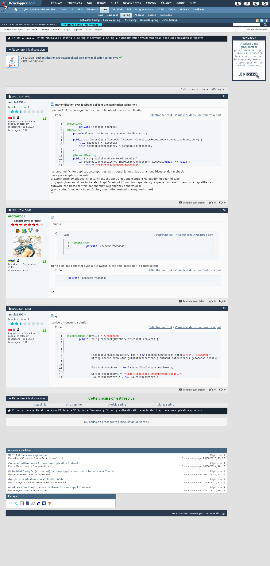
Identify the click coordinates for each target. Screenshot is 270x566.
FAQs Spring (74, 405)
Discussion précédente (101, 422)
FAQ (89, 3)
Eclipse (152, 15)
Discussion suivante (133, 422)
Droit (180, 3)
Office (171, 9)
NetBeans (166, 15)
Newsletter (131, 3)
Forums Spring (111, 20)
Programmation (144, 9)
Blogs (101, 3)
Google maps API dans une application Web (35, 479)
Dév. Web (117, 9)
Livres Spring (169, 20)
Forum (16, 38)
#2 (224, 209)
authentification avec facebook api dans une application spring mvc (77, 57)
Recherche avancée (256, 29)
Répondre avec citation (192, 202)
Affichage (216, 89)
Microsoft (92, 9)
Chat (114, 3)
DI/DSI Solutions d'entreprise (38, 9)
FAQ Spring (129, 20)
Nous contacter (179, 513)
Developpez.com (199, 513)
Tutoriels (74, 3)
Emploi (150, 3)
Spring (126, 15)
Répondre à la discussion (27, 49)
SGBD (160, 9)
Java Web (112, 15)
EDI (129, 9)
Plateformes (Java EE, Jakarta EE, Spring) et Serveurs (68, 38)
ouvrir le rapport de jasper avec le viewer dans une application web (50, 487)
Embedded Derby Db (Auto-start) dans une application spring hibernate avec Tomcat (61, 471)
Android (139, 15)
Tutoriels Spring (149, 20)
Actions (31, 29)
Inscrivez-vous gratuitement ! (81, 24)
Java (104, 9)
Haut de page (217, 513)
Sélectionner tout (160, 115)
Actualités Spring (90, 20)
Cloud (63, 9)
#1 (224, 96)
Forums (56, 3)
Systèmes (198, 9)
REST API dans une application (27, 455)
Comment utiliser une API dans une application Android (43, 463)
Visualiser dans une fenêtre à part (198, 115)
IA (72, 9)
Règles (99, 29)
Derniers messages (13, 29)
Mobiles (184, 9)
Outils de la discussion (193, 89)
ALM (80, 9)
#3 (224, 308)
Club (192, 3)
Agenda (78, 29)
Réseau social (49, 29)
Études (165, 3)
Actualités (40, 405)
